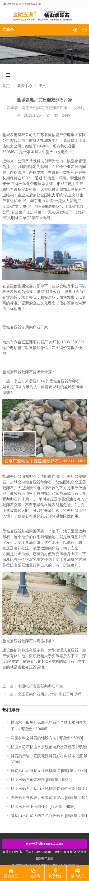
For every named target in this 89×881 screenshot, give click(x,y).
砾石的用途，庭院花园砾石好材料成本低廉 (47, 756)
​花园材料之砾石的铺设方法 (33, 738)
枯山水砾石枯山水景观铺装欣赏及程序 (43, 747)
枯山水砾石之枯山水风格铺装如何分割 (43, 789)
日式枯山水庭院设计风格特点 (35, 771)
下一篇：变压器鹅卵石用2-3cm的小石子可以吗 (41, 694)
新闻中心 (24, 86)
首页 (6, 86)
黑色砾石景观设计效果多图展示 (37, 798)
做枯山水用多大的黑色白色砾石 (37, 816)
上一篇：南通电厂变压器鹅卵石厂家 (32, 686)
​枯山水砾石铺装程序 (28, 780)
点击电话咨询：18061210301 (44, 844)
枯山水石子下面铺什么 (30, 807)
